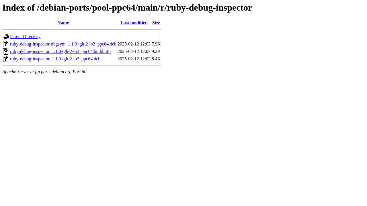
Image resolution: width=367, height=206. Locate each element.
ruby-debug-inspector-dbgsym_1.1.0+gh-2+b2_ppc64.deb (63, 43)
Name (63, 22)
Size (156, 22)
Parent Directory (25, 36)
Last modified (134, 22)
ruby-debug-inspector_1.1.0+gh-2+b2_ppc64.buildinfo (60, 51)
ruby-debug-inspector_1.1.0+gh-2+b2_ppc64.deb (55, 58)
